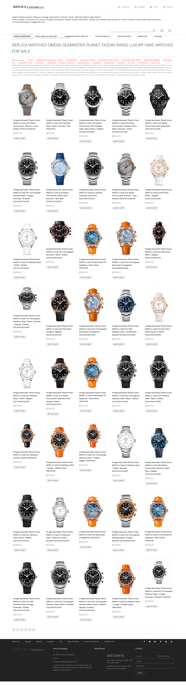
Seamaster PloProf (87, 65)
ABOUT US (16, 646)
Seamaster (39, 67)
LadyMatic (97, 67)
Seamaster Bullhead (152, 65)
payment (39, 646)
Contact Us (125, 7)
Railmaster (51, 67)
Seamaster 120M (25, 67)
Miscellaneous (83, 67)
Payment (169, 7)
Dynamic (121, 67)
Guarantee (50, 646)
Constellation (142, 67)
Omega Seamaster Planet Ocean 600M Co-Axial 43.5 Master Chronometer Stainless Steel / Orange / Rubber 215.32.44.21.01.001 (59, 403)
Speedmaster (71, 65)
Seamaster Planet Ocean (108, 65)
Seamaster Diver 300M (131, 65)
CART (155, 7)
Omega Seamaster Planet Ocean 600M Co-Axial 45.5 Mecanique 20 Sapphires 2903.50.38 (92, 539)
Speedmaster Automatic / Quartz (50, 65)
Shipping (141, 7)
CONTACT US (109, 646)
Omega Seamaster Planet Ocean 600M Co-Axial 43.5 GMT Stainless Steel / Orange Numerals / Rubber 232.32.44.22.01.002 (26, 609)
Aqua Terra (155, 67)
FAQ (60, 646)
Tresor (30, 65)
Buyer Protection (73, 646)
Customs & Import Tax (91, 646)
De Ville (131, 67)
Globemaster (109, 67)
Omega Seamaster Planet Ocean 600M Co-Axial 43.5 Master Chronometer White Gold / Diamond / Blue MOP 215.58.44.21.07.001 (59, 200)
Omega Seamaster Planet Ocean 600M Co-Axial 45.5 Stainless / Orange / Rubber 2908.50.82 (26, 459)
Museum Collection (67, 67)
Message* (154, 670)
